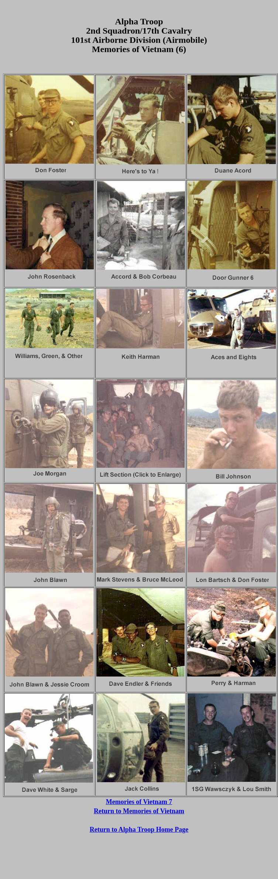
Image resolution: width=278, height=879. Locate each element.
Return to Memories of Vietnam (139, 811)
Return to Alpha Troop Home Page (139, 829)
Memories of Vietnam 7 (139, 801)
